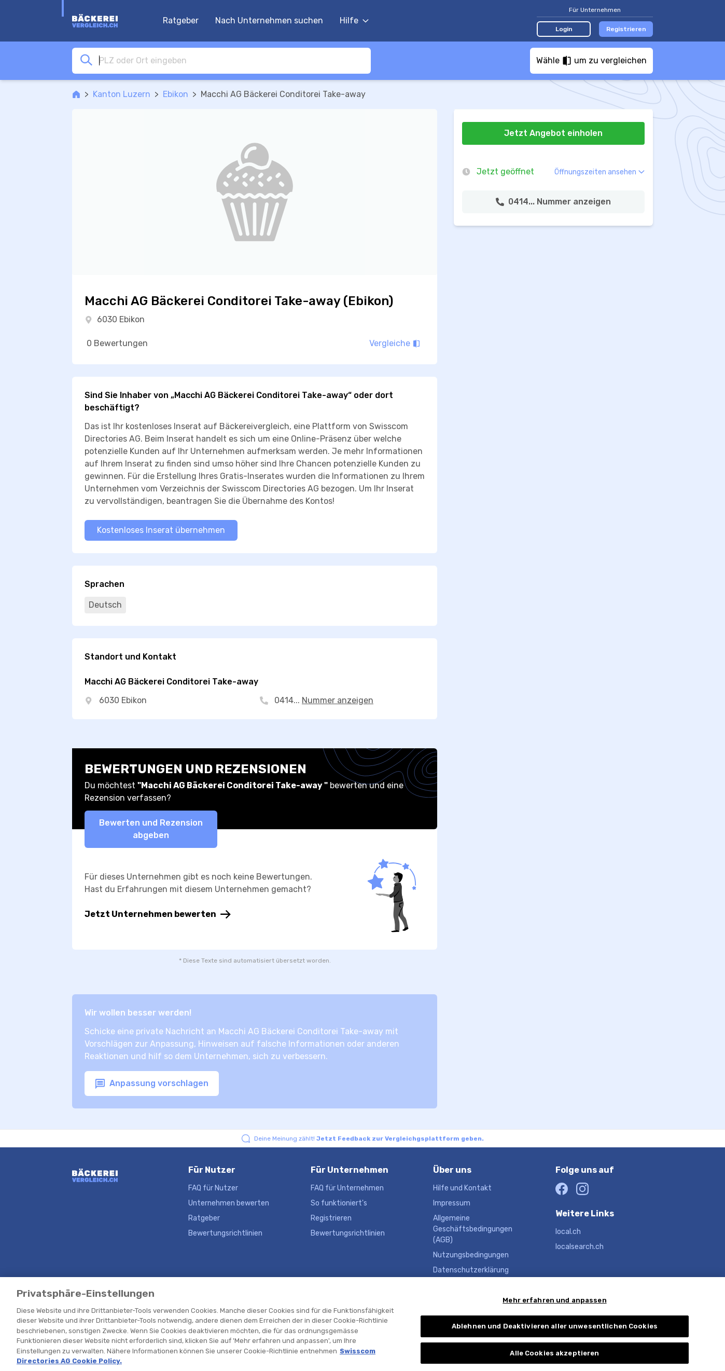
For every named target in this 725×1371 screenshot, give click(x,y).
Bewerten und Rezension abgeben (151, 829)
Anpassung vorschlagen (151, 1083)
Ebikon (175, 94)
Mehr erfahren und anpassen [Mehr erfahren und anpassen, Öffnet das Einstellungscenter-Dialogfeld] (554, 1310)
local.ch (568, 1231)
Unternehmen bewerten (228, 1203)
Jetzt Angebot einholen (553, 133)
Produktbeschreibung (469, 1285)
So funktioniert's (339, 1203)
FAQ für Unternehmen (347, 1188)
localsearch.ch (579, 1246)
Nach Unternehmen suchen (269, 20)
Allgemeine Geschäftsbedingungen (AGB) (472, 1229)
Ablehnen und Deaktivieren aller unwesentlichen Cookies (555, 1336)
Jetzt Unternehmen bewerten (158, 914)
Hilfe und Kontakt (462, 1188)
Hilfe (354, 20)
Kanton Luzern (121, 94)
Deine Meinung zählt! (369, 1138)
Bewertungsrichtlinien (225, 1233)
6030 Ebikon (121, 319)
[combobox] (232, 60)
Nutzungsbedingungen (471, 1255)
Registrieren (626, 29)
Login (564, 29)
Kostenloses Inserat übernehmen (161, 530)
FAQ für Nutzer (213, 1188)
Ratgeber (181, 20)
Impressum (451, 1203)
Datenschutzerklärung (471, 1270)
